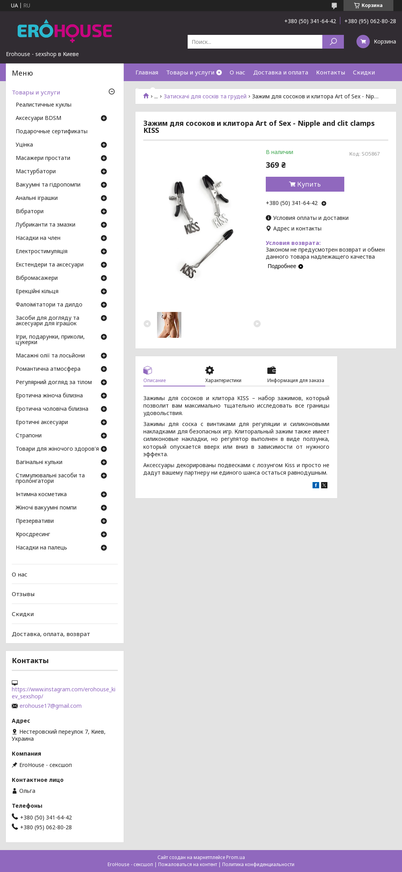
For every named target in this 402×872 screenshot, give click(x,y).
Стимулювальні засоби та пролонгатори (50, 478)
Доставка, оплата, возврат (51, 633)
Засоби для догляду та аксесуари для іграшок (47, 321)
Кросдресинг (33, 534)
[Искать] (333, 42)
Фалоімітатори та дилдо (49, 305)
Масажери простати (43, 158)
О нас (237, 72)
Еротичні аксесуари (42, 422)
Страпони (29, 436)
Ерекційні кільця (37, 291)
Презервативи (35, 521)
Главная (146, 72)
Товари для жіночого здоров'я (57, 449)
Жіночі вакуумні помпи (46, 508)
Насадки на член (38, 238)
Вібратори (30, 211)
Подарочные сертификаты (52, 132)
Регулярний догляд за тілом (54, 382)
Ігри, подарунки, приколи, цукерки (50, 340)
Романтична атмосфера (48, 369)
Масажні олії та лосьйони (50, 356)
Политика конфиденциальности (258, 864)
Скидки (364, 72)
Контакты (330, 72)
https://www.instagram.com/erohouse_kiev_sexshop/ (63, 693)
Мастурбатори (36, 172)
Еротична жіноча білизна (49, 396)
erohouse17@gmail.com (51, 705)
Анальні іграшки (37, 198)
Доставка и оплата (280, 72)
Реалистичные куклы (43, 105)
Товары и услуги (190, 72)
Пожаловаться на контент (187, 864)
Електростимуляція (42, 251)
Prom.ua (235, 857)
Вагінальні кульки (39, 462)
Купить (309, 184)
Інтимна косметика (41, 494)
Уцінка (24, 145)
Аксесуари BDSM (38, 118)
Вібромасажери (37, 278)
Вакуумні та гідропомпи (48, 185)
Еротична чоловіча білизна (52, 409)
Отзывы (23, 594)
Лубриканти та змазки (45, 225)
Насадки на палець (41, 548)
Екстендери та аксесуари (50, 265)
